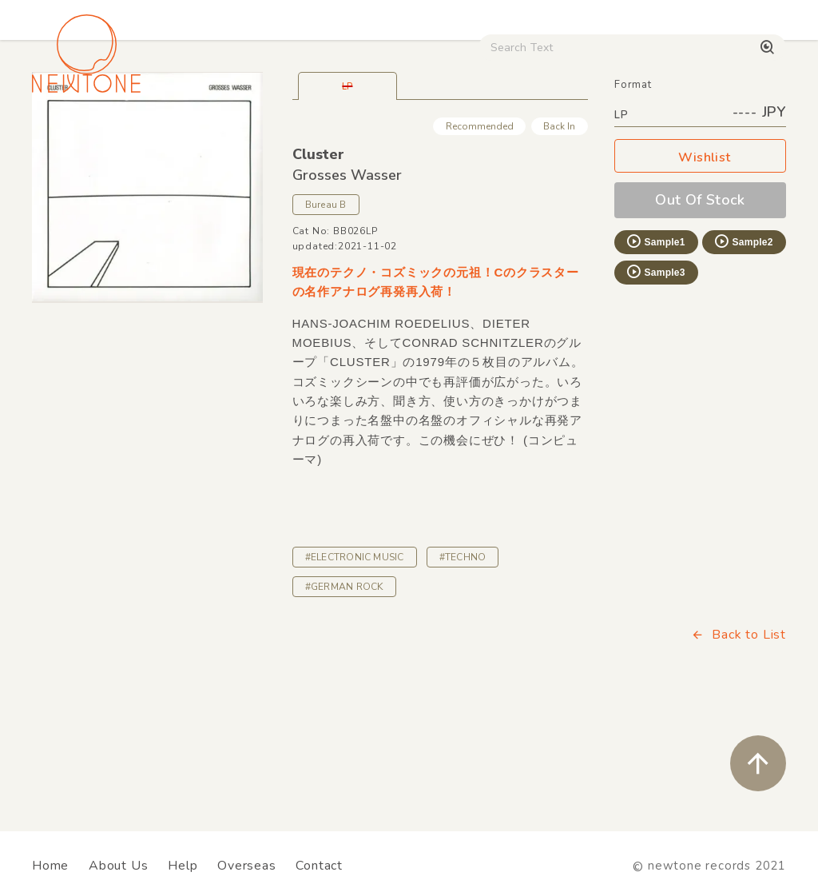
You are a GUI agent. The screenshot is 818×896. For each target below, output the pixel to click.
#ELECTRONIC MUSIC (354, 669)
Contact (319, 865)
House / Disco (77, 135)
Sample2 (742, 353)
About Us (118, 865)
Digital (683, 135)
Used (623, 135)
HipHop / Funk (284, 135)
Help (182, 865)
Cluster (318, 266)
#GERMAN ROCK (344, 698)
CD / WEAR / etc (535, 135)
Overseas (246, 865)
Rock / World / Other (406, 135)
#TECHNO (462, 669)
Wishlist (700, 270)
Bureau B (326, 316)
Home (50, 865)
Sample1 (655, 353)
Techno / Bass (181, 135)
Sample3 (655, 384)
